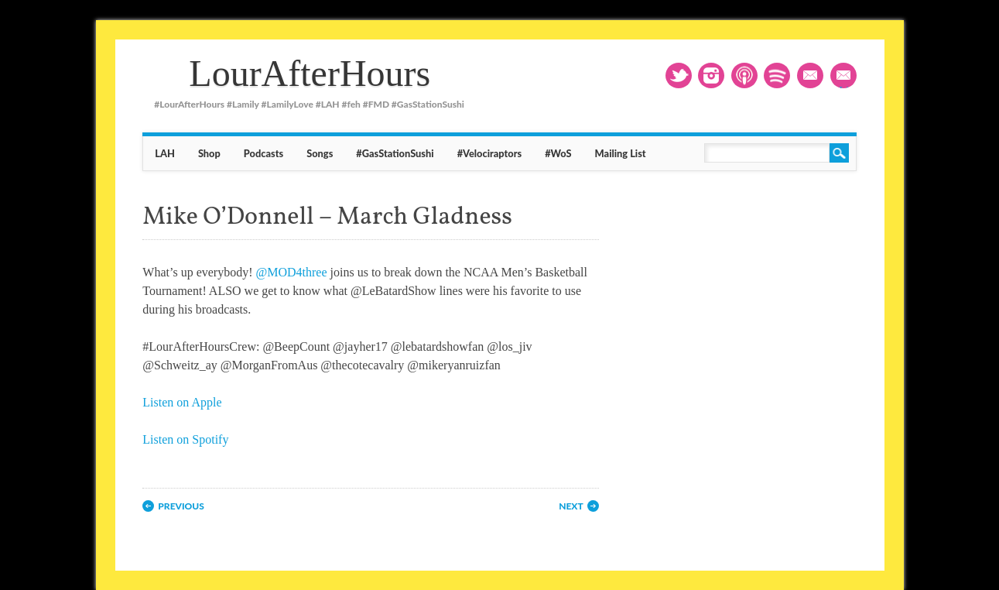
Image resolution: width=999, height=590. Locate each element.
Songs (319, 153)
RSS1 (744, 75)
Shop (209, 153)
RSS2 (777, 75)
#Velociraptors (489, 153)
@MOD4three (291, 272)
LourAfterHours (309, 73)
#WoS (558, 153)
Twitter (678, 75)
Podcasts (263, 153)
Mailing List (847, 77)
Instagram (711, 75)
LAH (165, 153)
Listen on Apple (181, 402)
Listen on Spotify (185, 439)
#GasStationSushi (394, 153)
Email (810, 75)
